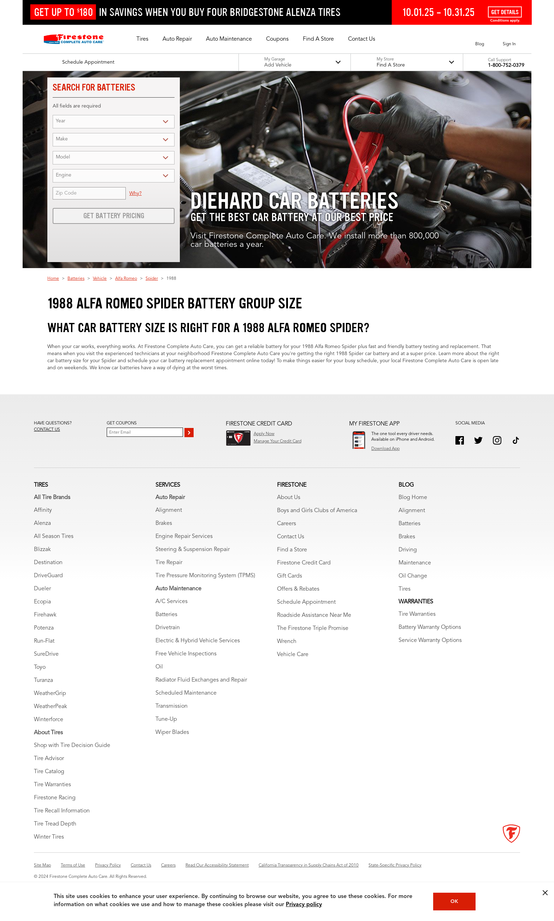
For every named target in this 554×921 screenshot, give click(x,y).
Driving (408, 550)
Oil (159, 667)
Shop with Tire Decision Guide (72, 745)
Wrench (286, 641)
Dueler (42, 589)
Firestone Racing (55, 798)
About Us (288, 497)
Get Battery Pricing (113, 216)
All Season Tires (53, 536)
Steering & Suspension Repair (192, 549)
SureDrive (46, 654)
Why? (135, 193)
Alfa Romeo (126, 279)
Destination (48, 563)
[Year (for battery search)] (119, 121)
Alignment (168, 510)
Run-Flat (44, 641)
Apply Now (264, 434)
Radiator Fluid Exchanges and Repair (201, 680)
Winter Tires (49, 837)
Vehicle (100, 279)
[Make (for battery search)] (119, 139)
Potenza (44, 628)
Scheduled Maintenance (186, 693)
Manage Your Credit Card (277, 441)
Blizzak (42, 549)
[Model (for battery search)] (119, 157)
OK (454, 901)
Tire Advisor (49, 758)
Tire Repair (168, 563)
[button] (142, 39)
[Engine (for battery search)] (119, 175)
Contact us (47, 430)
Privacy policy (304, 905)
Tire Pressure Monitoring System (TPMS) (205, 576)
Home (53, 279)
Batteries (75, 279)
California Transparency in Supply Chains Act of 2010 (309, 865)
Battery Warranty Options (430, 627)
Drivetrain (167, 628)
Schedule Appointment (306, 602)
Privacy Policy (108, 865)
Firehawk (45, 615)
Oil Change (413, 576)
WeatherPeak (50, 706)
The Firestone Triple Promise (312, 628)
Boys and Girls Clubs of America (317, 511)
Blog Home (413, 497)
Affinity (43, 510)
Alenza (42, 523)
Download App (385, 449)
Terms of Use (73, 865)
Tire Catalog (49, 772)
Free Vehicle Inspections (186, 654)
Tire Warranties (52, 785)
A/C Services (171, 601)
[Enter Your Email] (145, 432)
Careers (286, 524)
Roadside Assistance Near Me (314, 615)
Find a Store (292, 550)
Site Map (42, 865)
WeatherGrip (50, 693)
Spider (152, 279)
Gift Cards (289, 576)
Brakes (163, 523)
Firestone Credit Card (304, 563)
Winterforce (48, 720)
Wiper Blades (172, 732)
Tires (405, 589)
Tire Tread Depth (55, 824)
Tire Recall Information (62, 811)
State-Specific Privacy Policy (395, 865)
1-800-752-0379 (506, 65)
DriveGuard (48, 576)
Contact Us (290, 537)
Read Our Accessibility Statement (217, 865)
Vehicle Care (292, 655)
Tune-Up (166, 719)
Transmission (171, 706)
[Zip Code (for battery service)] (89, 193)
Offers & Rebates (298, 589)
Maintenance (415, 563)
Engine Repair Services (184, 536)
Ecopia (42, 602)
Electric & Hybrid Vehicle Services (197, 641)
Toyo (40, 667)
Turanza (43, 680)
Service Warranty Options (430, 640)
